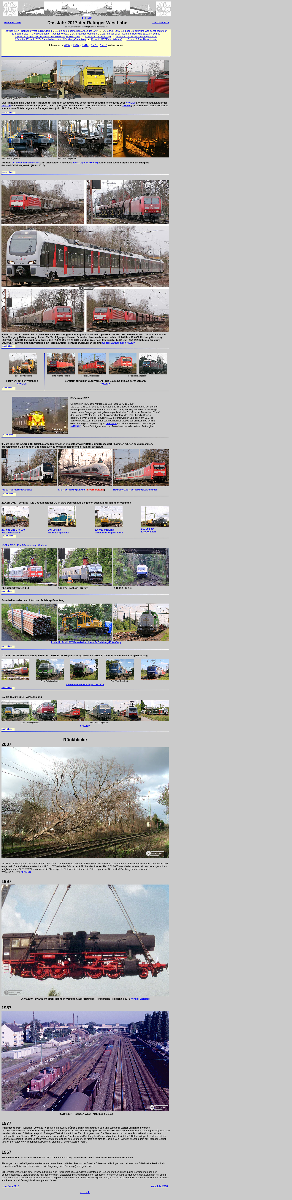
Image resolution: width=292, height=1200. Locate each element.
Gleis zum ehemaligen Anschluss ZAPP (78, 30)
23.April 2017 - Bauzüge (98, 36)
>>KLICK (130, 102)
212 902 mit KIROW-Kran (148, 530)
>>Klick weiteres (140, 998)
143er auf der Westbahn (84, 33)
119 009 (126, 105)
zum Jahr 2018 (160, 22)
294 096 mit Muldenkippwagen (58, 531)
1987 (85, 45)
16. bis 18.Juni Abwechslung (141, 39)
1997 (76, 45)
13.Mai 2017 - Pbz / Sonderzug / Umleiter (24, 545)
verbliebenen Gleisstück (26, 162)
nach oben (7, 113)
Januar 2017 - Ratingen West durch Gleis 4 (28, 30)
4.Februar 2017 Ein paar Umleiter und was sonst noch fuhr (135, 30)
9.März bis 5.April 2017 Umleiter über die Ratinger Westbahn (47, 36)
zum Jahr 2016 (12, 22)
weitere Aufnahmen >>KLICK (118, 342)
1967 (103, 45)
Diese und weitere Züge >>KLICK (85, 684)
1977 (94, 45)
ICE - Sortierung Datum (71, 489)
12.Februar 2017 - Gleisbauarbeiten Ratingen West (39, 33)
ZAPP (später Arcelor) (85, 162)
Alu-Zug (6, 105)
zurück (87, 18)
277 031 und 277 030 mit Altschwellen (13, 531)
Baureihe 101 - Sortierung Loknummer (135, 489)
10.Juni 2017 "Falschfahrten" (106, 39)
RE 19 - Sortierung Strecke (16, 489)
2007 (67, 45)
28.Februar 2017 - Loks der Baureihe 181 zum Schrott (131, 33)
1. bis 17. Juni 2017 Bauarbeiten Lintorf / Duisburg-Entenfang (86, 642)
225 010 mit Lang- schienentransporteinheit (109, 531)
